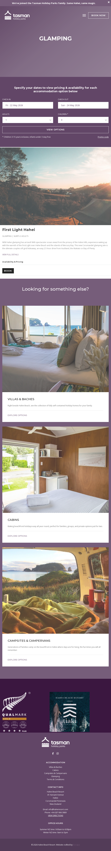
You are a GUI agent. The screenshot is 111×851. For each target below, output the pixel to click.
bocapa (76, 844)
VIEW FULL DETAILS (10, 254)
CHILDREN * (63, 114)
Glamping (55, 776)
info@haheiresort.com (58, 809)
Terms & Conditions (55, 779)
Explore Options (17, 415)
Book (8, 270)
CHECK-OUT (63, 99)
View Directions (55, 815)
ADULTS (5, 114)
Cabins (55, 770)
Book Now (98, 15)
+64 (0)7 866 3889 (59, 812)
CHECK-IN (6, 99)
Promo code (103, 137)
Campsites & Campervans (55, 773)
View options (56, 129)
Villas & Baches (55, 767)
